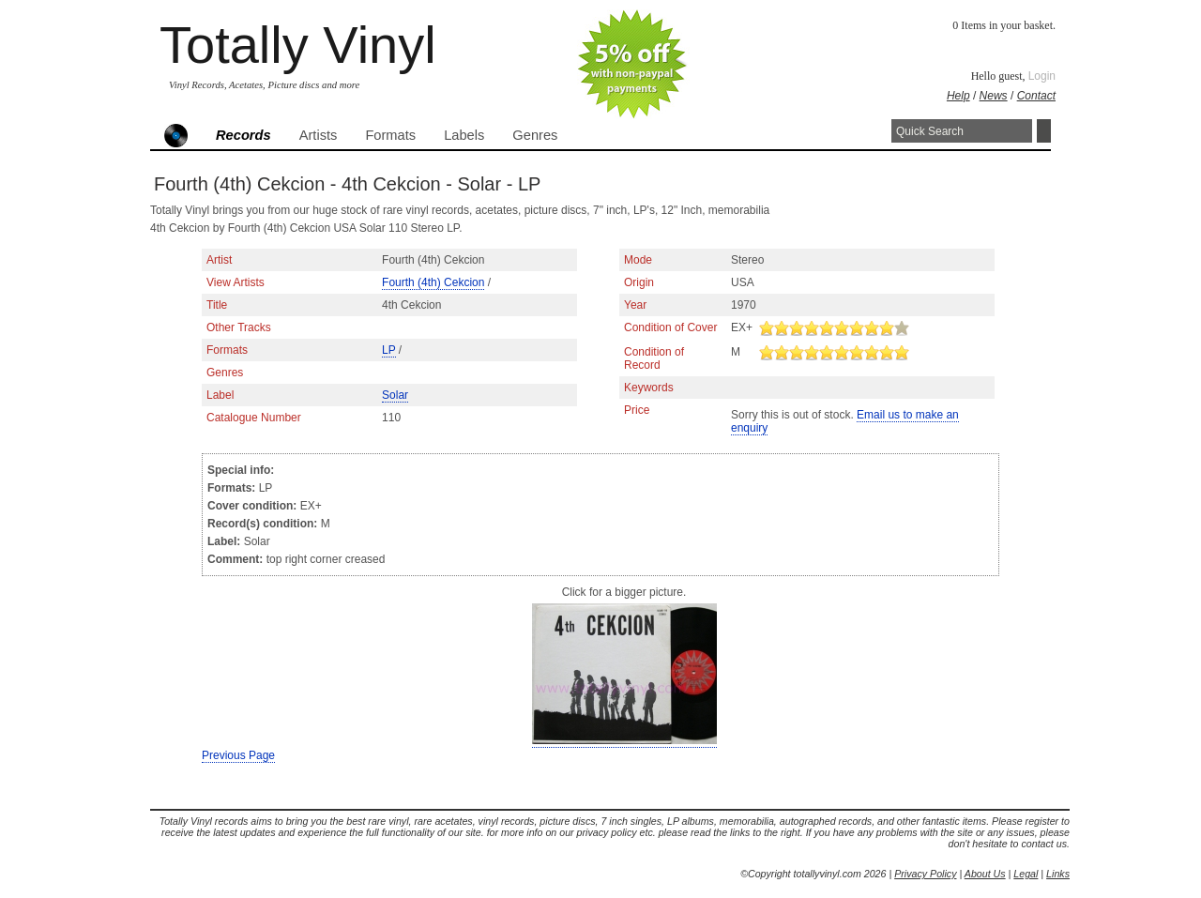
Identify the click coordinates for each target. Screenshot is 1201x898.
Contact (1036, 95)
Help (958, 95)
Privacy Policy (925, 873)
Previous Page (238, 755)
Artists (318, 135)
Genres (534, 135)
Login (1042, 76)
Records (243, 135)
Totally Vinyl (298, 44)
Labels (464, 135)
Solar (395, 395)
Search (1044, 131)
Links (1058, 873)
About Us (985, 873)
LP (388, 350)
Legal (1025, 873)
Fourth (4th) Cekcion (433, 282)
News (994, 95)
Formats (390, 135)
